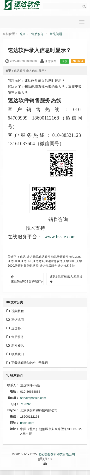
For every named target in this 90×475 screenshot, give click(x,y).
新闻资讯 (15, 345)
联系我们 (15, 354)
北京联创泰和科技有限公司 (56, 454)
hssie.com (27, 423)
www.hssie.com (60, 236)
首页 (22, 34)
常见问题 (56, 34)
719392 (25, 404)
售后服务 (37, 34)
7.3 (29, 459)
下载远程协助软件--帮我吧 (27, 363)
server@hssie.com (33, 398)
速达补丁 (15, 328)
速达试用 (15, 319)
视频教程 (15, 311)
